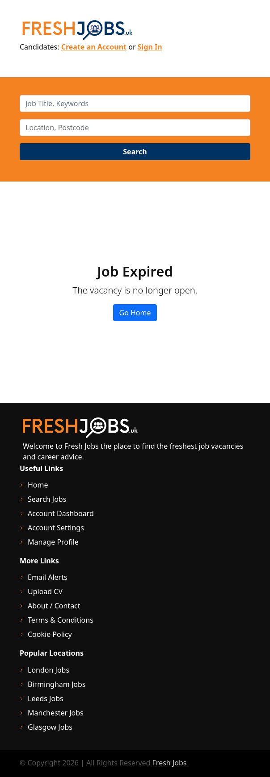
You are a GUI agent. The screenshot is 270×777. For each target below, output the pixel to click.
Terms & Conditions (60, 620)
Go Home (135, 313)
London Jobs (48, 670)
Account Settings (56, 528)
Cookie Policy (50, 634)
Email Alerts (48, 577)
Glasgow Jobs (50, 727)
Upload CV (45, 591)
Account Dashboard (61, 513)
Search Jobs (47, 499)
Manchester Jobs (56, 713)
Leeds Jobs (45, 698)
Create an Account (94, 47)
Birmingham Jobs (57, 684)
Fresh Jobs (169, 763)
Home (38, 485)
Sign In (150, 47)
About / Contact (54, 606)
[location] (135, 127)
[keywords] (135, 103)
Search (135, 152)
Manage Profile (53, 542)
